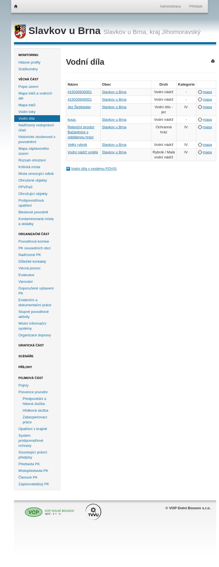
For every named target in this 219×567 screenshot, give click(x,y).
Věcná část (28, 79)
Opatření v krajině (32, 429)
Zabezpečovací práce (35, 419)
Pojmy (23, 385)
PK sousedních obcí (34, 248)
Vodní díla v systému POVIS (93, 169)
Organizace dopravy (34, 335)
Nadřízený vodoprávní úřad (36, 127)
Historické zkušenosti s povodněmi (36, 139)
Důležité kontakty (32, 261)
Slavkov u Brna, (125, 31)
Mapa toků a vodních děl (35, 95)
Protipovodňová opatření (31, 203)
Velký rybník (77, 145)
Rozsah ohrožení (32, 160)
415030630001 (80, 92)
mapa (207, 92)
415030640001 (80, 99)
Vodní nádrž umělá (83, 152)
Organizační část (33, 234)
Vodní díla (26, 118)
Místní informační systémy (32, 325)
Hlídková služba (35, 410)
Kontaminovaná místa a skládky (36, 221)
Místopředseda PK (33, 471)
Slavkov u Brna (59, 30)
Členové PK (28, 477)
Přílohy (25, 367)
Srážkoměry (28, 69)
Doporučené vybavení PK (36, 290)
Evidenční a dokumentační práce (34, 302)
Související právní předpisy (32, 454)
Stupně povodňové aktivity (33, 314)
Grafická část (31, 345)
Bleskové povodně (33, 212)
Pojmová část (30, 378)
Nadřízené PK (29, 255)
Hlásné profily (29, 62)
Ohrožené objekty (32, 180)
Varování (25, 281)
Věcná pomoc (29, 268)
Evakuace (26, 275)
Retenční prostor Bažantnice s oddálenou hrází (81, 132)
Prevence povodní (33, 392)
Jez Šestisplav (79, 107)
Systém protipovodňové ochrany (30, 440)
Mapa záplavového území (33, 151)
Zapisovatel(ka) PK (33, 484)
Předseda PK (29, 464)
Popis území (28, 87)
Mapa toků (26, 105)
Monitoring (28, 55)
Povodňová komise (33, 241)
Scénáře (26, 356)
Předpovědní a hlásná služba (34, 401)
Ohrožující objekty (32, 194)
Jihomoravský (181, 31)
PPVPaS (25, 187)
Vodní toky (26, 112)
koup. (72, 119)
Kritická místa (29, 167)
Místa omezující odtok (36, 174)
